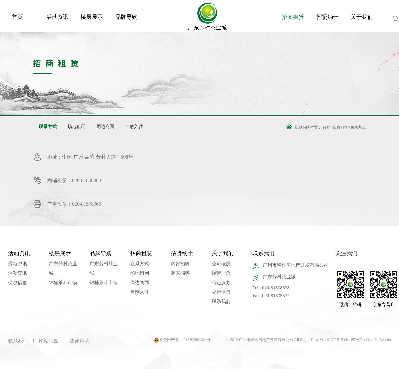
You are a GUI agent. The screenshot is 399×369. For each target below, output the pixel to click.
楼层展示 (92, 17)
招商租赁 (293, 17)
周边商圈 (105, 126)
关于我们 (362, 17)
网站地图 (49, 340)
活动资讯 (57, 17)
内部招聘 (180, 263)
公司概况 (221, 263)
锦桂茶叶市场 (63, 282)
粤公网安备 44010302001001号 (185, 340)
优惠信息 (17, 282)
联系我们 (221, 301)
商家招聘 (180, 273)
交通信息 (221, 292)
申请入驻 (134, 126)
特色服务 (221, 282)
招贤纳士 (327, 17)
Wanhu (385, 340)
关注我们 (346, 253)
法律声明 (79, 340)
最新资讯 (17, 263)
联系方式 (48, 126)
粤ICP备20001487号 (343, 340)
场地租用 (76, 126)
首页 (17, 17)
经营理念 (221, 273)
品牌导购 (126, 17)
